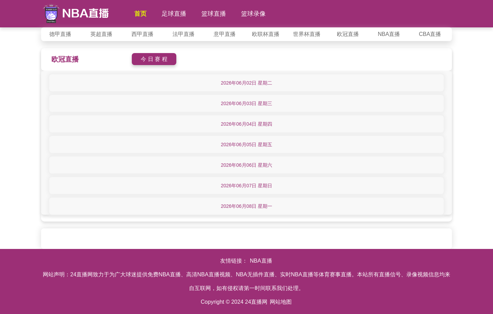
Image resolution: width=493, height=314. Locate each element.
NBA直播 (389, 34)
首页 (140, 13)
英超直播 (101, 34)
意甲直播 (225, 34)
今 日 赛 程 (154, 59)
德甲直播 (60, 34)
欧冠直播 (348, 34)
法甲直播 (183, 34)
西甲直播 (142, 34)
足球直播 (174, 13)
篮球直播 (213, 13)
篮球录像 (253, 13)
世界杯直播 (306, 34)
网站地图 (281, 302)
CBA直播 (430, 34)
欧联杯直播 (265, 34)
